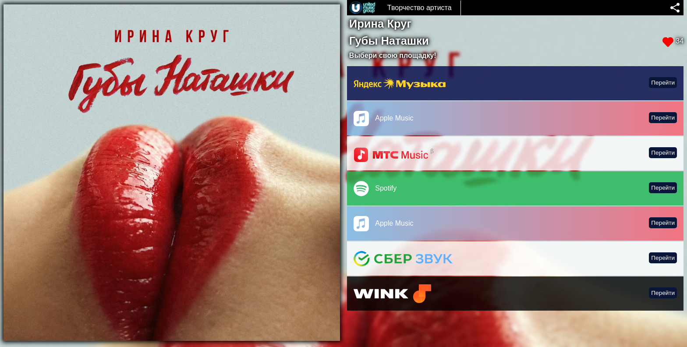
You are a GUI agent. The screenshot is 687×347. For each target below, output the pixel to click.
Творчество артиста (419, 7)
